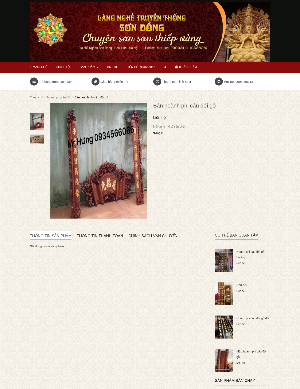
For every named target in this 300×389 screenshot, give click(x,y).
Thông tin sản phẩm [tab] (51, 236)
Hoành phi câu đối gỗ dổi (253, 318)
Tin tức (112, 67)
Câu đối (242, 285)
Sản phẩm (89, 67)
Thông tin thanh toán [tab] (100, 236)
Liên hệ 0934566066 (141, 67)
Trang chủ (38, 67)
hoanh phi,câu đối (59, 97)
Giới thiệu (63, 67)
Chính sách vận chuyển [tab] (153, 236)
